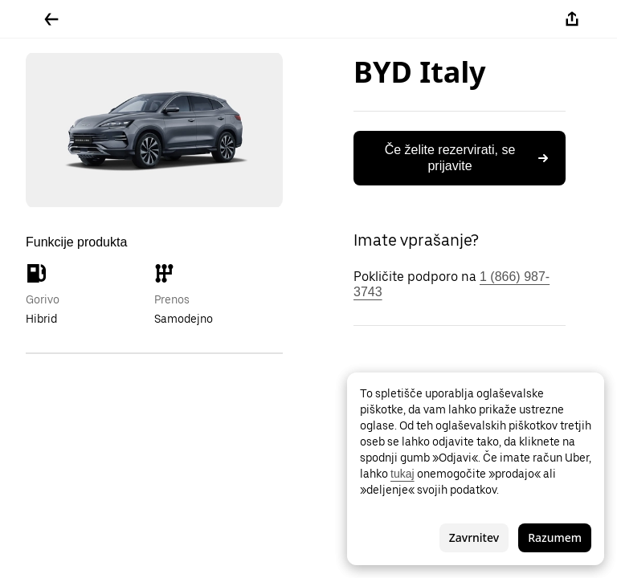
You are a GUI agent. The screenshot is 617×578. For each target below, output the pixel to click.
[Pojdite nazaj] (51, 19)
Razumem (555, 537)
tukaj (402, 473)
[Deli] (572, 19)
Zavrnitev (474, 537)
